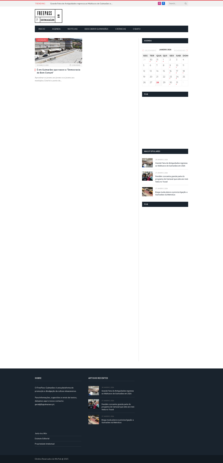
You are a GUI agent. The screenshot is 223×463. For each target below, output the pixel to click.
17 (177, 71)
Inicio (41, 29)
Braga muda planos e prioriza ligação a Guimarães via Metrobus (171, 193)
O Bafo (137, 29)
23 (171, 77)
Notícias (73, 29)
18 (184, 71)
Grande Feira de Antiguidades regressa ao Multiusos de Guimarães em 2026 (82, 3)
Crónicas (120, 29)
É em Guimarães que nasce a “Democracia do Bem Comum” (58, 71)
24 (177, 77)
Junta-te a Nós (41, 433)
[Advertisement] (113, 15)
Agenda (56, 29)
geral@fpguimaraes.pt (44, 404)
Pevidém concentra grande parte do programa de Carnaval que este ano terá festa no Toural (171, 179)
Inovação (42, 40)
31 (157, 60)
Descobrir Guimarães (96, 29)
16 (171, 71)
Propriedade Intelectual (44, 444)
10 (177, 65)
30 (151, 60)
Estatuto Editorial (42, 438)
